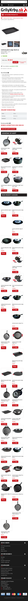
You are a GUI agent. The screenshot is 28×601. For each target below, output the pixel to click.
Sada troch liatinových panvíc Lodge (17, 286)
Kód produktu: (4, 51)
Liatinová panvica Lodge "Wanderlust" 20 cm (5, 400)
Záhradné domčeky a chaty (7, 573)
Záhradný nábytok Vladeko (6, 568)
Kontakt (12, 5)
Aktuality (3, 557)
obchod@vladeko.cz (7, 588)
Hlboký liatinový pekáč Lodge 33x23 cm (17, 361)
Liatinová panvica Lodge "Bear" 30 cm (5, 149)
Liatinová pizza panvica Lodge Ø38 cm (17, 381)
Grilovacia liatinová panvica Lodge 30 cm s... (6, 457)
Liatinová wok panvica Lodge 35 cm (6, 248)
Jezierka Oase (4, 575)
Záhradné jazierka (5, 571)
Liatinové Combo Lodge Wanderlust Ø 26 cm (16, 419)
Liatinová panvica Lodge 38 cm (17, 494)
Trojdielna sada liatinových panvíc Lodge (17, 149)
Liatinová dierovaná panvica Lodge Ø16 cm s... (17, 400)
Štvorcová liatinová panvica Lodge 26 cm (6, 167)
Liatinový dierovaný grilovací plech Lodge (6, 419)
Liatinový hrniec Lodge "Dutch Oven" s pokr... (17, 186)
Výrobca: (3, 53)
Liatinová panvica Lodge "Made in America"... (5, 342)
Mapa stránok (4, 551)
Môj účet (3, 549)
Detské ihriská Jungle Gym (6, 570)
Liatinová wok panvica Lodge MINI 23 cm (6, 286)
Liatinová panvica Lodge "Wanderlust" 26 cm (5, 438)
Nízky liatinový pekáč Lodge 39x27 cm (6, 381)
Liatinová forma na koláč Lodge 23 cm (16, 342)
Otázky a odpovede (5, 562)
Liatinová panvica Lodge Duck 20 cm (6, 186)
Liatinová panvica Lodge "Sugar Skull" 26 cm (5, 532)
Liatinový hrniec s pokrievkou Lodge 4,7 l (17, 167)
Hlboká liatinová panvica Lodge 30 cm (17, 210)
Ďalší (19, 44)
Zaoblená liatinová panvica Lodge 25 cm (6, 305)
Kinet (23, 597)
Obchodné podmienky (5, 546)
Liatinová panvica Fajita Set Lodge (6, 476)
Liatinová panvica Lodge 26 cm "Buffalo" (6, 494)
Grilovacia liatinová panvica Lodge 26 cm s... (17, 438)
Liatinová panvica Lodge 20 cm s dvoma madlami (17, 476)
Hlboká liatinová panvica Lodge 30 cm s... (17, 248)
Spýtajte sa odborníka (7, 68)
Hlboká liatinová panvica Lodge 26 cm (17, 305)
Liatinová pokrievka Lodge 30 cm (17, 229)
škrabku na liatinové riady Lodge (16, 94)
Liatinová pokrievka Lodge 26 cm (6, 210)
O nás (2, 558)
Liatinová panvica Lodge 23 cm (17, 323)
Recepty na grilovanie (5, 560)
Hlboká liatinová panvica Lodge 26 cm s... (17, 457)
